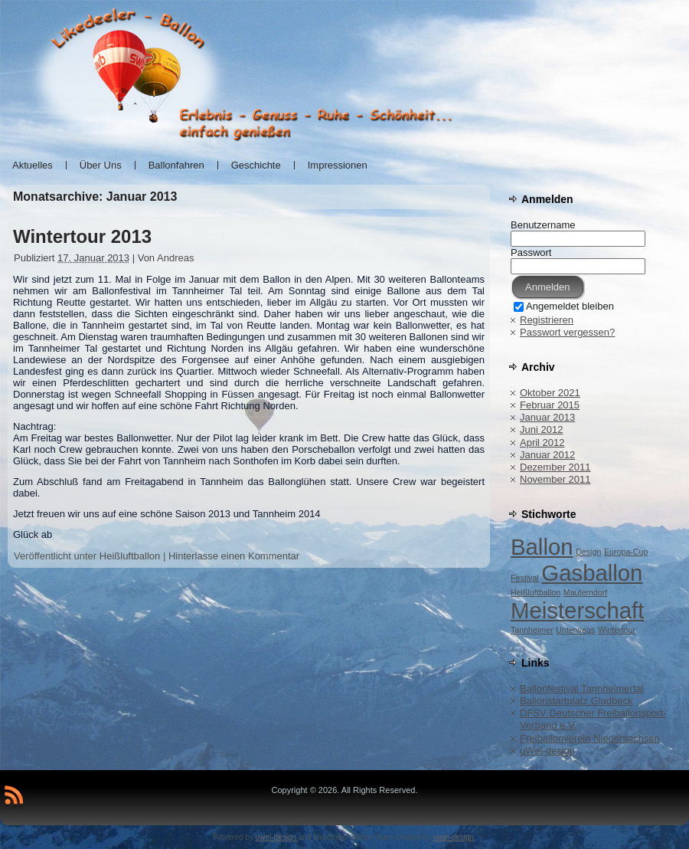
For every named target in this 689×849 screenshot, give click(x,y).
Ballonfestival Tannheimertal (582, 688)
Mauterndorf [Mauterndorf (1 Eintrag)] (585, 592)
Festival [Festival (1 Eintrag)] (525, 577)
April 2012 (542, 442)
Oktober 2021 (550, 392)
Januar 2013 (547, 417)
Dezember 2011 (555, 467)
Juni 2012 (541, 429)
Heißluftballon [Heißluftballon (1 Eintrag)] (535, 592)
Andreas (175, 258)
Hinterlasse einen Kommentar (233, 556)
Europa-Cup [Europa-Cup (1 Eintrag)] (626, 551)
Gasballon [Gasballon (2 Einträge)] (591, 572)
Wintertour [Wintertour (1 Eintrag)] (616, 629)
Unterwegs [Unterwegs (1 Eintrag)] (575, 629)
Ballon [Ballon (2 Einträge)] (542, 546)
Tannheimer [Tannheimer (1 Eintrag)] (532, 629)
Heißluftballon (130, 556)
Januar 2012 (547, 455)
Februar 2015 (550, 405)
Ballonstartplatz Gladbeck (576, 700)
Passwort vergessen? (567, 332)
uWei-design (547, 750)
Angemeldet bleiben (564, 306)
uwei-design (276, 837)
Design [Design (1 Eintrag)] (588, 551)
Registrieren (546, 320)
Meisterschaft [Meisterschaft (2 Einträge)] (577, 610)
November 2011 (555, 479)
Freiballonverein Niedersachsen (590, 738)
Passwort (531, 252)
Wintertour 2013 (82, 236)
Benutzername (543, 225)
